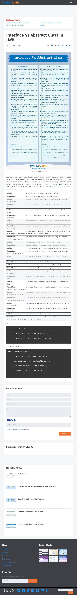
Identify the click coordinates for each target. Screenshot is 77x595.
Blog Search (6, 559)
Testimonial (5, 550)
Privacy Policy (6, 565)
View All (42, 25)
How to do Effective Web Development (18, 23)
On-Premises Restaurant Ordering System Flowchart (37, 486)
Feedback (5, 553)
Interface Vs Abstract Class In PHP (30, 512)
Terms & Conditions (8, 562)
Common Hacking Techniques (15, 25)
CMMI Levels (22, 474)
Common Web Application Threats (50, 23)
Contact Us (5, 556)
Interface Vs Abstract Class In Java (30, 524)
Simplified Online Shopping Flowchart (31, 499)
